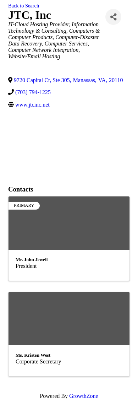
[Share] (113, 17)
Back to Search (23, 6)
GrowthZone (83, 396)
